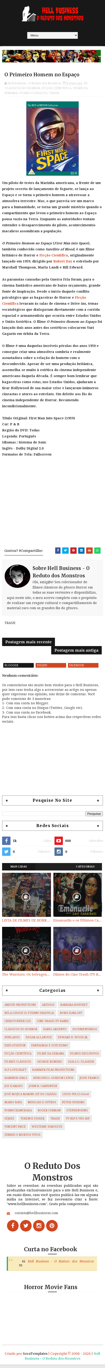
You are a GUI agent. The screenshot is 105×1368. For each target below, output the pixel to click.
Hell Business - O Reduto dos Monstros (60, 1264)
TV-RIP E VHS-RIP (78, 1121)
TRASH (54, 93)
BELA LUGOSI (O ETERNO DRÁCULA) (29, 1016)
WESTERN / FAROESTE (47, 1130)
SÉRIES (9, 1121)
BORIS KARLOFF (71, 1016)
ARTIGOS (48, 1008)
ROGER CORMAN (49, 1113)
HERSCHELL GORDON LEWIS (53, 1081)
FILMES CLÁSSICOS (33, 93)
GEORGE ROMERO (49, 1065)
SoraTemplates (35, 1357)
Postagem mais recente (28, 643)
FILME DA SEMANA (50, 1056)
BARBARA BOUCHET (74, 1008)
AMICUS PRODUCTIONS (20, 1008)
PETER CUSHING (73, 1105)
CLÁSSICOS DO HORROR (22, 88)
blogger (11, 668)
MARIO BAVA (13, 1105)
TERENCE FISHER (32, 1121)
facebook (76, 668)
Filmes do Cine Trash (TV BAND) (77, 978)
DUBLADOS (12, 1040)
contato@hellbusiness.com (36, 1216)
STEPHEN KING (77, 1113)
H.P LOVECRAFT (15, 1073)
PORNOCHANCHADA (18, 1113)
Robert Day (62, 262)
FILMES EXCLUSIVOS (84, 1056)
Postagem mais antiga (76, 652)
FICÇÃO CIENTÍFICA (56, 88)
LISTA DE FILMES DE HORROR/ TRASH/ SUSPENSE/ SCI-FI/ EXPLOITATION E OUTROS (26, 924)
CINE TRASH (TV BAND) (53, 1024)
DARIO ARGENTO (55, 1032)
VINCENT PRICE (15, 1130)
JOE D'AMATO (13, 1089)
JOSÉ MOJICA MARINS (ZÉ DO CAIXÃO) (30, 1097)
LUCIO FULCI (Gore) (75, 1097)
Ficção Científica (53, 256)
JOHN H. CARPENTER (43, 1089)
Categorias (85, 870)
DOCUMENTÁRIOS (84, 1032)
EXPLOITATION (14, 1048)
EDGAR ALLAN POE (39, 1040)
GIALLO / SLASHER (81, 1065)
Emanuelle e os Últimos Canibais (77, 924)
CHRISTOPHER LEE (17, 1024)
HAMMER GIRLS (15, 1081)
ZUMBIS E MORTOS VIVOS (22, 1138)
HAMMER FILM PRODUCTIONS (53, 1073)
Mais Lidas (18, 870)
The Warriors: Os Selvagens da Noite (26, 978)
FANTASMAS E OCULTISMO (49, 1048)
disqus (42, 668)
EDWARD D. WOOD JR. (73, 1040)
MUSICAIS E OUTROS (42, 1105)
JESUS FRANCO (89, 1081)
